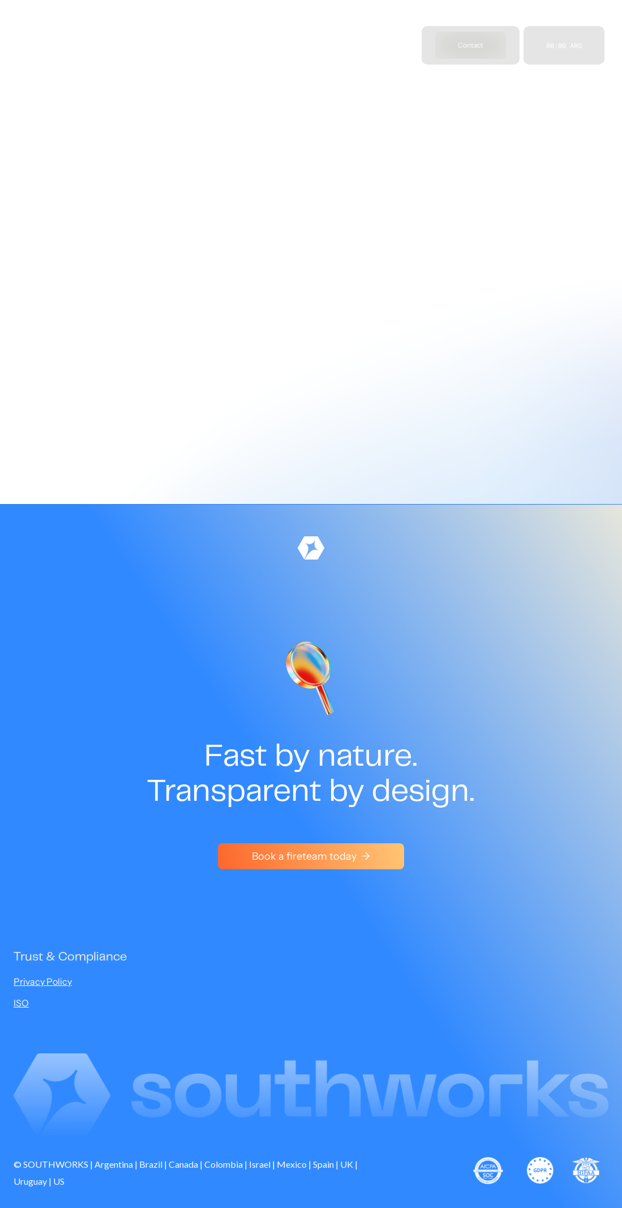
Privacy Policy (43, 981)
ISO (21, 1003)
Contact (470, 45)
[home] (60, 45)
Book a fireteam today (311, 856)
